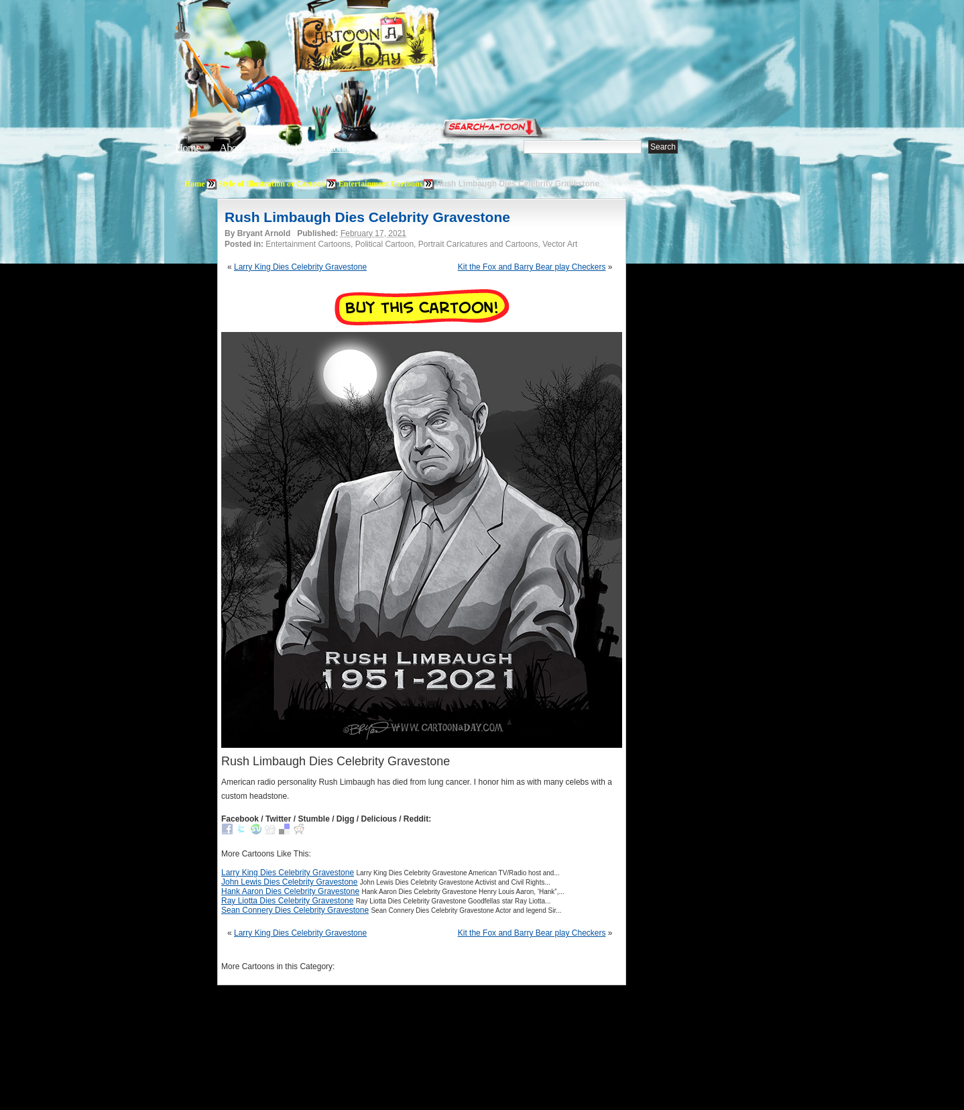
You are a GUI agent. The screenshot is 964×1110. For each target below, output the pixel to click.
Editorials (282, 148)
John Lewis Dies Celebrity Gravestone (289, 882)
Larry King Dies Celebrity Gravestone (300, 267)
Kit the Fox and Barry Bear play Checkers (532, 267)
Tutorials (337, 148)
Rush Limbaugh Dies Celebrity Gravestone (367, 217)
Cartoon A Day (397, 44)
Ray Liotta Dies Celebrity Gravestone (287, 900)
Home (187, 148)
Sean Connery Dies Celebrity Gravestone (295, 910)
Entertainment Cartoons (381, 183)
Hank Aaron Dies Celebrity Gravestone (290, 891)
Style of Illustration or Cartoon (272, 183)
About (232, 148)
